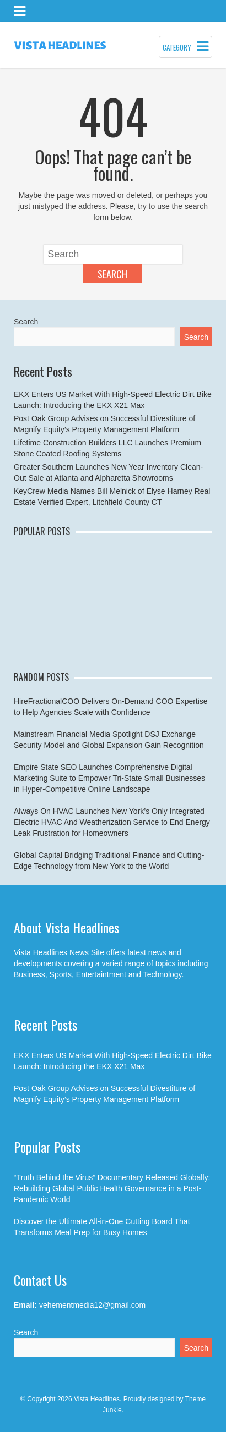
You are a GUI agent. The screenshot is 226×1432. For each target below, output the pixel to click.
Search (112, 274)
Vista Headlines (97, 1399)
